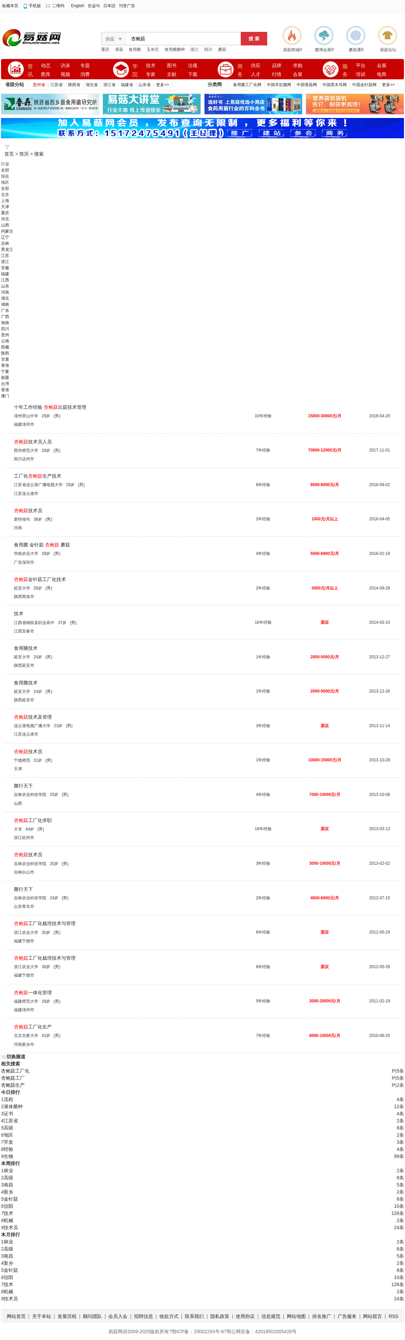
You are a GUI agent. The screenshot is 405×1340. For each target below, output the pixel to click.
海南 (5, 322)
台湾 (5, 383)
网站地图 (296, 1316)
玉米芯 (153, 49)
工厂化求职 (33, 820)
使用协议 (245, 1316)
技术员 (28, 510)
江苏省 (56, 84)
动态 (45, 65)
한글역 (94, 5)
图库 (45, 74)
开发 (8, 1142)
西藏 (5, 347)
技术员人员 (33, 441)
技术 (150, 65)
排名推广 (321, 1316)
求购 (297, 65)
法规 (192, 65)
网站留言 (372, 1316)
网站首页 (16, 1316)
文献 (171, 74)
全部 (5, 170)
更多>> (162, 84)
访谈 (65, 65)
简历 (24, 154)
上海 (5, 200)
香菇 (119, 49)
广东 (5, 310)
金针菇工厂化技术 (40, 579)
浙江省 (109, 84)
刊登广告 (127, 5)
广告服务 (347, 1316)
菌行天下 (23, 785)
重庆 (105, 49)
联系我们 (194, 1316)
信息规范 (270, 1316)
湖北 (5, 298)
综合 (5, 176)
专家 (150, 74)
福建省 (127, 84)
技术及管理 (33, 717)
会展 (297, 74)
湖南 (5, 304)
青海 (5, 365)
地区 (8, 1135)
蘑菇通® (356, 49)
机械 (8, 1220)
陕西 (5, 353)
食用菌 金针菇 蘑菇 (42, 544)
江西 (5, 280)
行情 (276, 74)
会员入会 (117, 1316)
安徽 (5, 267)
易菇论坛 (388, 49)
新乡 (8, 1192)
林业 (8, 1170)
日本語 (109, 5)
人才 (255, 74)
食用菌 (135, 49)
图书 (171, 65)
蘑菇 (222, 49)
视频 (65, 74)
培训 (360, 74)
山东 (5, 286)
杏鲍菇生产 (13, 1085)
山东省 (144, 84)
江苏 (5, 255)
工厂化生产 (33, 1026)
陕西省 (74, 84)
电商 (381, 74)
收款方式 (168, 1316)
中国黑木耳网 (334, 84)
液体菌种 (13, 1106)
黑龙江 (7, 249)
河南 (5, 292)
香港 (5, 389)
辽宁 (5, 237)
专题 (85, 65)
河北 (5, 219)
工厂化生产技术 (37, 476)
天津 (5, 206)
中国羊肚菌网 (279, 84)
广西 (5, 316)
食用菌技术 (26, 648)
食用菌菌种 (175, 49)
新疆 (5, 377)
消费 (85, 74)
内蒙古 (7, 231)
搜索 (39, 154)
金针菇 (11, 1199)
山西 (5, 225)
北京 (5, 194)
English (77, 5)
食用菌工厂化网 (247, 84)
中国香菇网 (307, 84)
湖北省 (92, 84)
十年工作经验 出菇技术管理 (50, 407)
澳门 (5, 396)
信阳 (8, 1206)
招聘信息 (143, 1316)
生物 (8, 1156)
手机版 (35, 5)
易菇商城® (292, 49)
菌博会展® (324, 49)
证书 (8, 1113)
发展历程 (67, 1316)
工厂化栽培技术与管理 (45, 923)
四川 (208, 49)
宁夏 (5, 371)
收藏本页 (10, 5)
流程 (8, 1099)
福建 (5, 274)
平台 (360, 65)
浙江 (194, 49)
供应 (255, 65)
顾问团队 (92, 1316)
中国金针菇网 (364, 84)
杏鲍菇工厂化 (15, 1071)
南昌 (8, 1184)
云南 (5, 341)
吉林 (5, 243)
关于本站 (41, 1316)
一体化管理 (33, 992)
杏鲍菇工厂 (13, 1078)
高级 (8, 1128)
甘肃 (5, 359)
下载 (192, 74)
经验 (8, 1149)
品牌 (276, 65)
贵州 (5, 335)
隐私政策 (219, 1316)
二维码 (58, 5)
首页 (9, 154)
